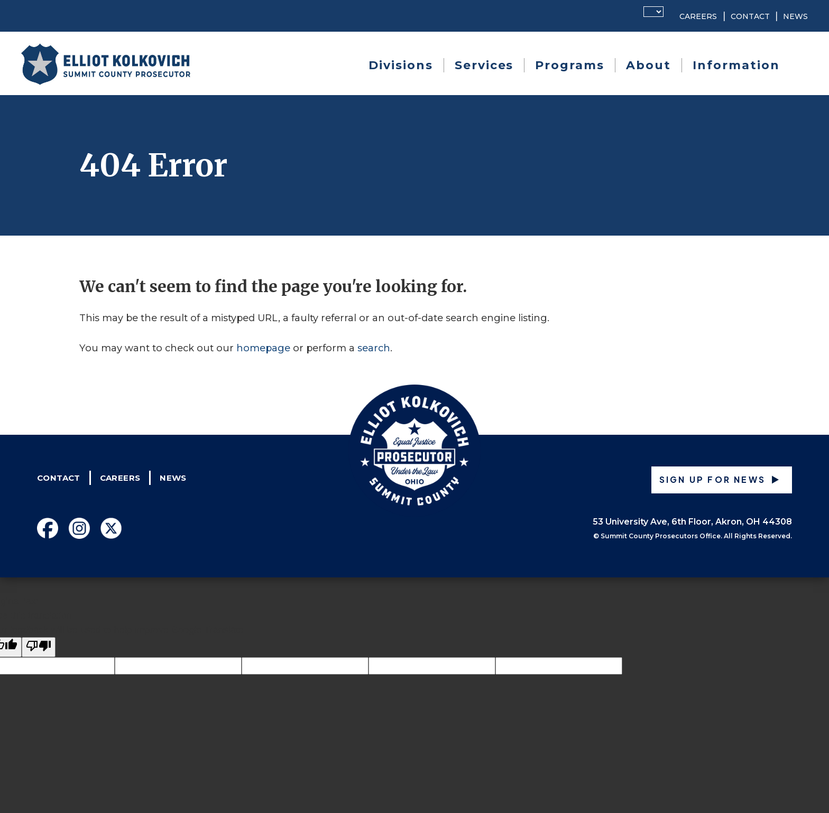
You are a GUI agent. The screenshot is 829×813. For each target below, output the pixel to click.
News (795, 16)
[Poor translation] (39, 647)
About (648, 65)
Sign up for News (712, 479)
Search (798, 65)
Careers (698, 16)
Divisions (401, 65)
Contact (750, 16)
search (373, 348)
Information (736, 65)
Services (484, 65)
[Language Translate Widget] (653, 11)
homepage (263, 348)
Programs (569, 65)
